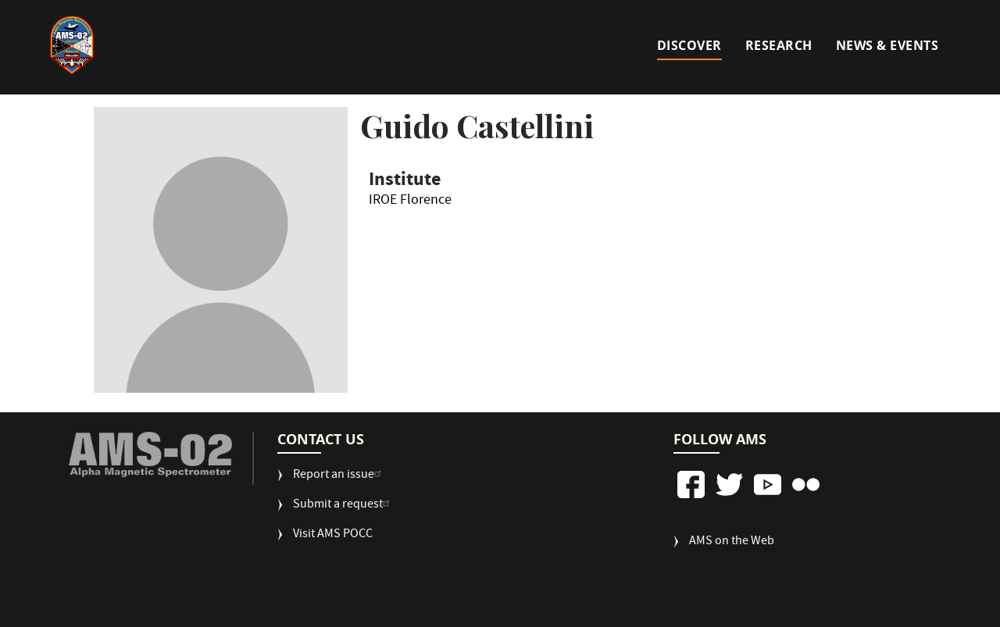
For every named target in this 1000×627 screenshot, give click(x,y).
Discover (689, 45)
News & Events (887, 45)
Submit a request (343, 506)
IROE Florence (410, 203)
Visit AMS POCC (333, 535)
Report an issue (339, 476)
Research (778, 45)
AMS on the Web (731, 542)
